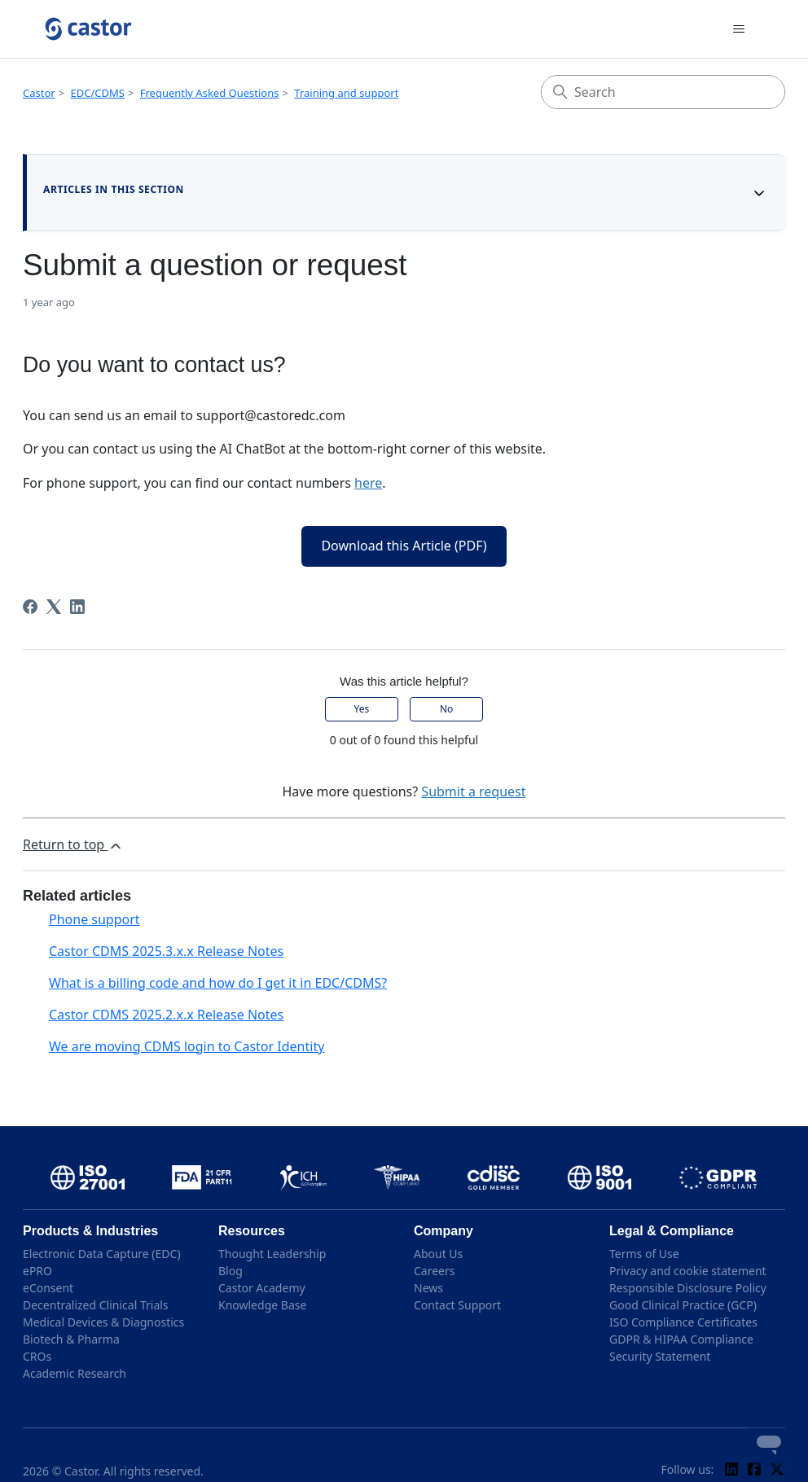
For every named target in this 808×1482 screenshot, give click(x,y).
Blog (230, 1270)
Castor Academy (261, 1288)
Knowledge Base (262, 1305)
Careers (434, 1270)
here (368, 483)
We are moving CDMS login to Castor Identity (186, 1046)
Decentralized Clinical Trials (96, 1305)
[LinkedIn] (77, 606)
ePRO (37, 1270)
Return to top (73, 844)
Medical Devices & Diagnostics (103, 1322)
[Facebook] (30, 606)
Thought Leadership (272, 1253)
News (428, 1288)
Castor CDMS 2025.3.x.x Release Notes (166, 951)
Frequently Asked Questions (209, 93)
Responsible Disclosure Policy (687, 1288)
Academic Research (74, 1373)
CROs (37, 1356)
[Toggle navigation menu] (738, 29)
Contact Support (457, 1305)
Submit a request (473, 791)
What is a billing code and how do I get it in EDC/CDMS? (218, 983)
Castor (39, 93)
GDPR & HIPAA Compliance (681, 1339)
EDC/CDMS (98, 93)
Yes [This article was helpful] (362, 709)
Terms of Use (644, 1253)
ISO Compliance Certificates (683, 1322)
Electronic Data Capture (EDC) (102, 1253)
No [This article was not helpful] (446, 709)
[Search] (663, 92)
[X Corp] (53, 606)
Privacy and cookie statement (687, 1270)
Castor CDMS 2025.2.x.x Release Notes (166, 1015)
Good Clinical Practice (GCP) (683, 1305)
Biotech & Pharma (71, 1339)
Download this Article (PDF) (403, 546)
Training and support (346, 93)
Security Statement (659, 1356)
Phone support (94, 919)
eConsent (48, 1288)
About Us (438, 1253)
